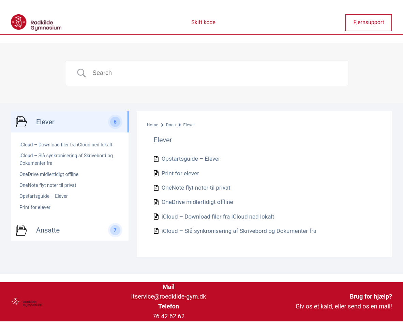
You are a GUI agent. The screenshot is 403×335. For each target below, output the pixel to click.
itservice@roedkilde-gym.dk (168, 296)
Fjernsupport (368, 22)
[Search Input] (215, 73)
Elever (189, 125)
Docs (171, 125)
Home (153, 125)
